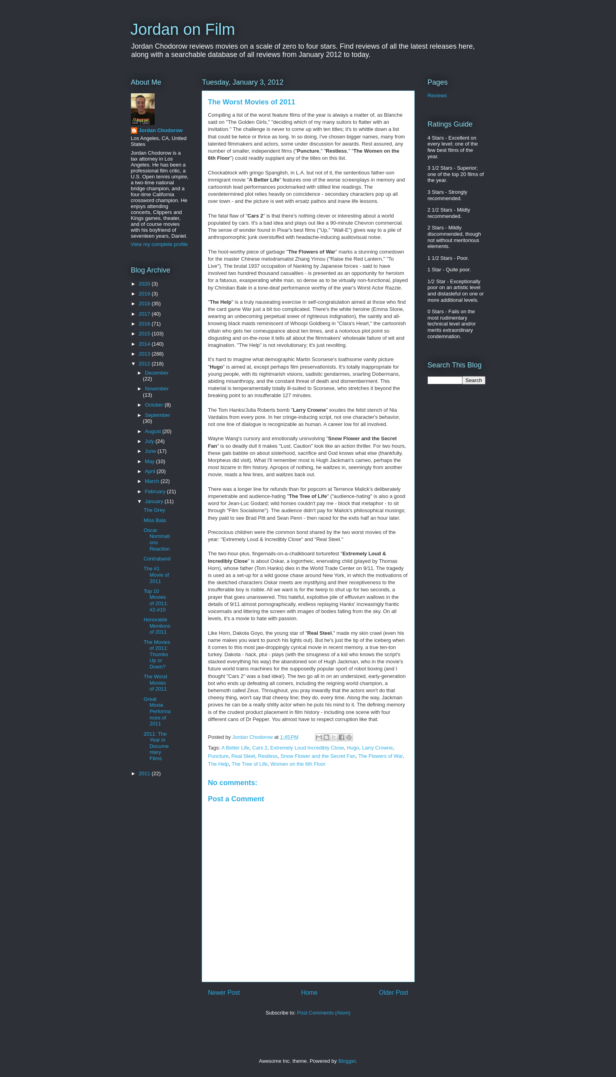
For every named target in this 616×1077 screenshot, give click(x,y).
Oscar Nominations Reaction (157, 539)
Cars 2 (259, 748)
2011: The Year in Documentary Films (156, 746)
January (155, 501)
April (151, 471)
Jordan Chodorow (161, 130)
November (157, 389)
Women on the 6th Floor (298, 764)
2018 (145, 304)
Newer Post (224, 992)
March (153, 481)
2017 (145, 314)
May (150, 461)
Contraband (157, 559)
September (157, 415)
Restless (268, 756)
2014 (145, 344)
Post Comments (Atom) (324, 1013)
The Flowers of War (380, 756)
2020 (145, 284)
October (155, 405)
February (156, 491)
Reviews (437, 95)
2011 (145, 773)
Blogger (347, 1061)
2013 (145, 354)
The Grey (154, 510)
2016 (145, 324)
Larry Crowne (377, 748)
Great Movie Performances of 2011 (157, 711)
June (151, 451)
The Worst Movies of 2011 (155, 683)
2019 (145, 294)
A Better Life (235, 748)
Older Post (393, 992)
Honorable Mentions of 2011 (157, 626)
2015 (145, 334)
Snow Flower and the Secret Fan (318, 756)
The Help (218, 764)
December (157, 373)
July (150, 441)
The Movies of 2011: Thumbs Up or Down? (157, 654)
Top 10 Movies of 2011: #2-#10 (156, 600)
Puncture (218, 756)
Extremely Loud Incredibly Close (307, 748)
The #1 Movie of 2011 (156, 575)
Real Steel (243, 756)
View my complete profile (159, 244)
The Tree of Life (249, 764)
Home (309, 992)
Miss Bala (155, 520)
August (153, 431)
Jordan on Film (183, 29)
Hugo (353, 748)
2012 (145, 364)
